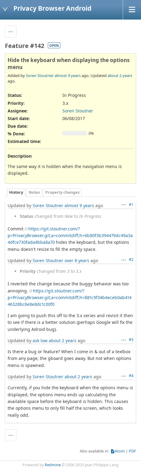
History (16, 192)
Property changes (62, 192)
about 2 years (120, 75)
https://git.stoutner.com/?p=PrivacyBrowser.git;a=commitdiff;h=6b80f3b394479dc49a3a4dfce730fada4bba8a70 (70, 235)
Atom (120, 451)
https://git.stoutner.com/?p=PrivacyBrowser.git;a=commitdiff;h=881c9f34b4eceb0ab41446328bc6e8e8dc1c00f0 (70, 297)
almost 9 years (68, 75)
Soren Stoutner (40, 75)
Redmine (53, 464)
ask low (40, 340)
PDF (132, 451)
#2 (131, 259)
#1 (131, 204)
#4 (131, 375)
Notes (34, 192)
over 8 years (77, 260)
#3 (131, 339)
